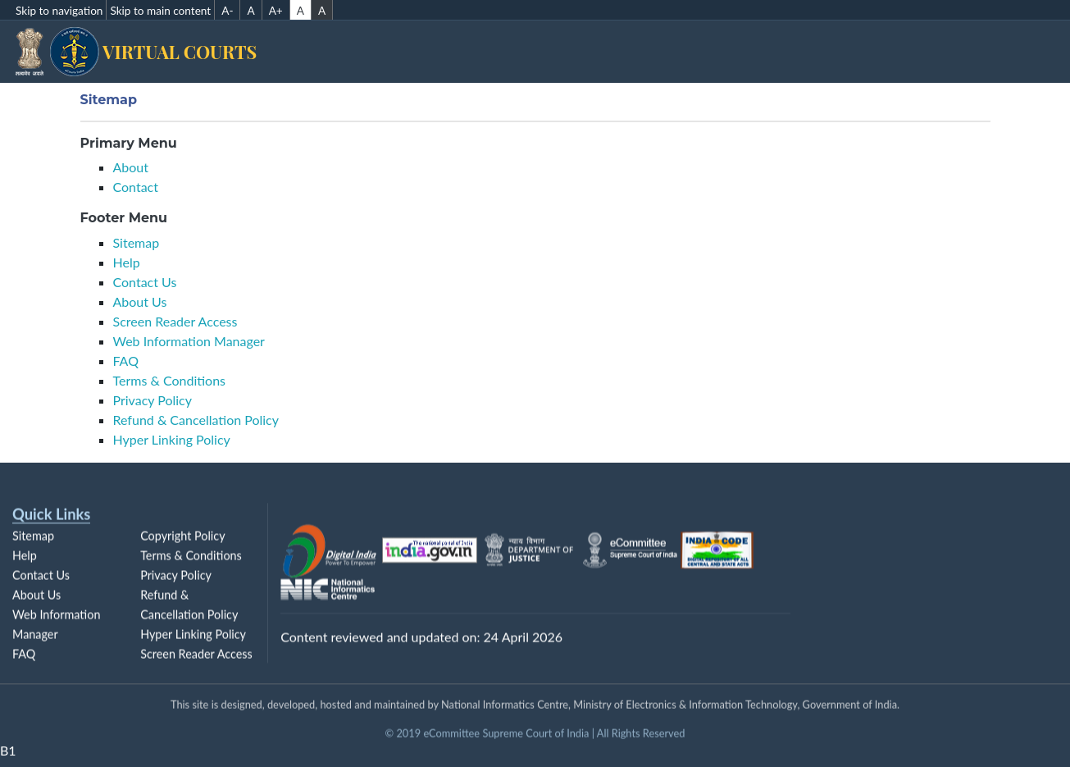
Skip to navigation (59, 10)
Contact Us (145, 282)
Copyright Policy (182, 542)
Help (126, 262)
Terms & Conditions (169, 380)
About (131, 167)
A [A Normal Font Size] (250, 10)
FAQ (126, 360)
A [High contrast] (322, 10)
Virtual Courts (201, 51)
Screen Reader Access (175, 321)
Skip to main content (160, 10)
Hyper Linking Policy (171, 439)
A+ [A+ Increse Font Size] (276, 10)
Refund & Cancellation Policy (196, 419)
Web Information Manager (189, 341)
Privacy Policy (153, 400)
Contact (135, 186)
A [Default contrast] (300, 10)
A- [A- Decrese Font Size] (227, 10)
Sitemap (136, 242)
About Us (140, 301)
